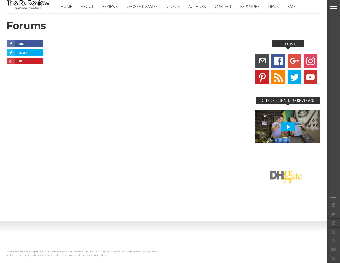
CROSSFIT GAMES (142, 6)
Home (66, 6)
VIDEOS (173, 6)
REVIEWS (110, 6)
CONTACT (223, 6)
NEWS (273, 6)
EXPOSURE (250, 6)
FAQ (291, 6)
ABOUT (87, 6)
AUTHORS (197, 6)
